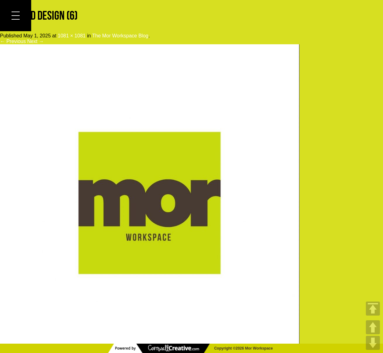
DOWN (373, 343)
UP (373, 327)
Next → (35, 41)
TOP (373, 309)
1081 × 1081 (71, 35)
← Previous (13, 41)
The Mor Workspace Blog (120, 35)
